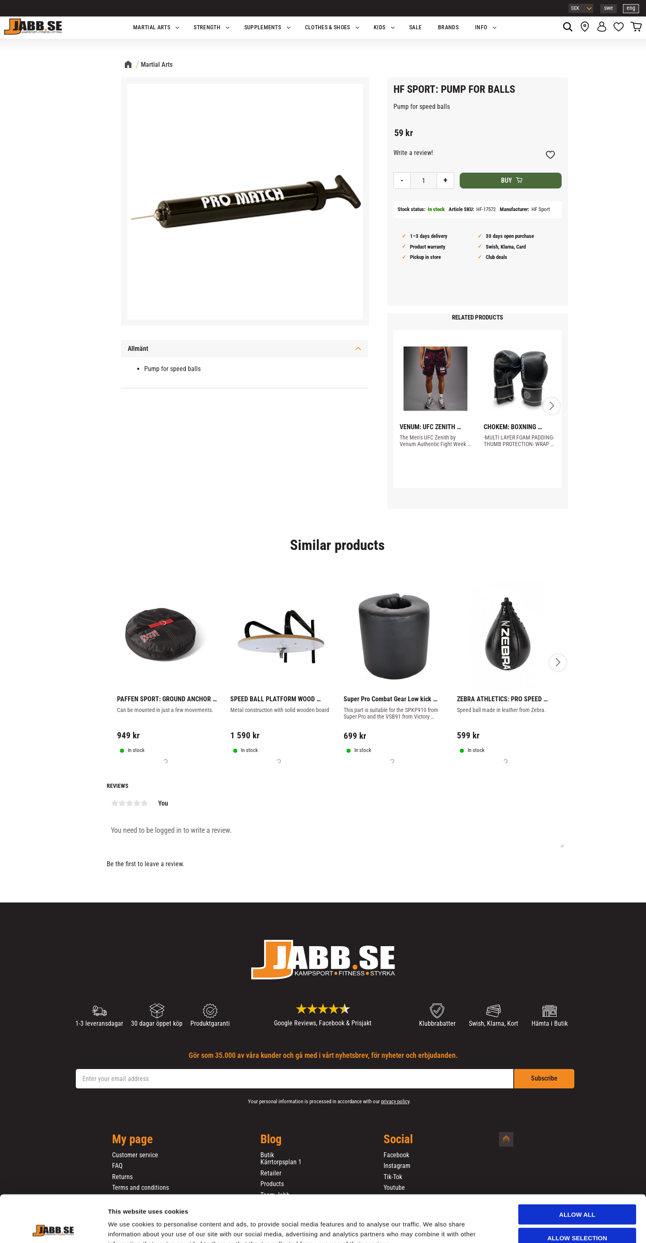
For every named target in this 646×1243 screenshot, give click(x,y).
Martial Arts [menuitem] (151, 27)
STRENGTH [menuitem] (207, 27)
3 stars (129, 803)
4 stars (136, 803)
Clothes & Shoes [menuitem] (327, 27)
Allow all (577, 1170)
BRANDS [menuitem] (448, 27)
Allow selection (577, 1193)
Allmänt (138, 348)
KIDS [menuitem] (379, 27)
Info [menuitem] (481, 27)
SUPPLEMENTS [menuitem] (262, 27)
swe (608, 8)
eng (631, 8)
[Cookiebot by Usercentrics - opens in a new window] (53, 1227)
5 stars (144, 803)
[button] (618, 27)
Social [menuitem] (398, 1139)
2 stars (122, 803)
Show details (432, 1226)
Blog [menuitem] (271, 1139)
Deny (577, 1216)
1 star (114, 803)
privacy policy (395, 1101)
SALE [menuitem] (415, 27)
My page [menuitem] (132, 1139)
